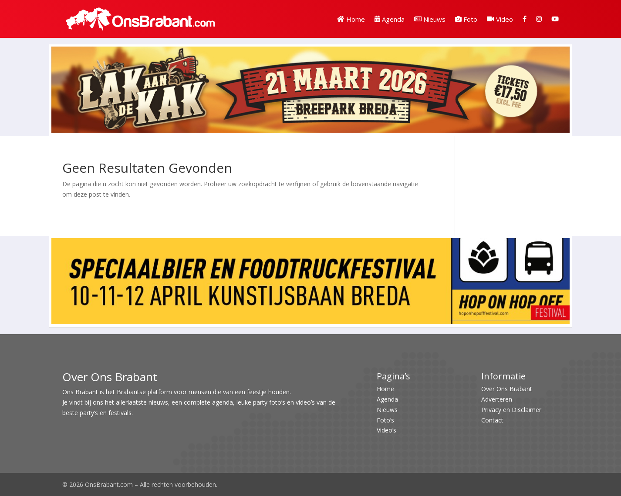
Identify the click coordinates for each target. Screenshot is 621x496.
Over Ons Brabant (506, 389)
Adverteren (496, 399)
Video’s (386, 430)
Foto (466, 19)
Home (351, 19)
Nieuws (430, 19)
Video (500, 19)
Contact (492, 420)
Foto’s (385, 420)
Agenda (390, 19)
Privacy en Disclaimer (511, 410)
